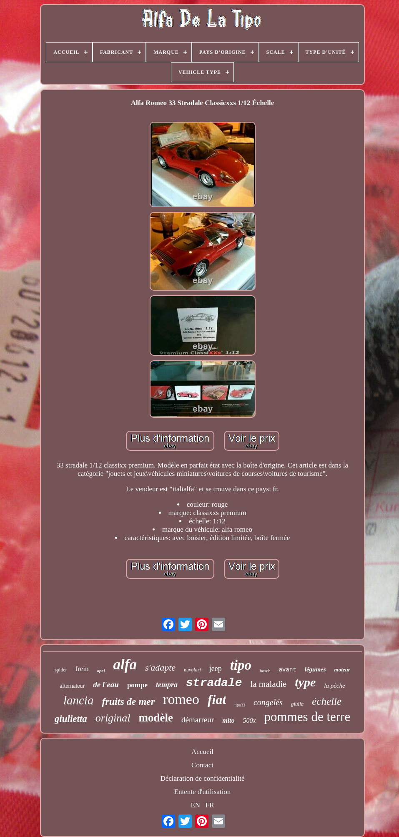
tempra (167, 685)
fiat (217, 699)
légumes (315, 669)
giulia (297, 704)
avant (287, 669)
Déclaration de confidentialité (202, 778)
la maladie (268, 684)
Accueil (202, 752)
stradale (214, 682)
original (112, 718)
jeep (215, 668)
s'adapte (160, 667)
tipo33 (239, 705)
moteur (342, 669)
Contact (202, 765)
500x (249, 720)
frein (81, 669)
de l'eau (106, 684)
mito (228, 720)
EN (195, 805)
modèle (156, 717)
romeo (181, 699)
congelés (268, 702)
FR (210, 805)
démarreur (197, 719)
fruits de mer (128, 701)
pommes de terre (307, 716)
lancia (78, 700)
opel (101, 670)
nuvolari (192, 670)
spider (61, 670)
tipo (240, 665)
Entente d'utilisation (202, 792)
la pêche (334, 685)
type (305, 682)
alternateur (72, 686)
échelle (326, 701)
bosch (265, 670)
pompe (137, 685)
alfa (125, 664)
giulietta (71, 719)
